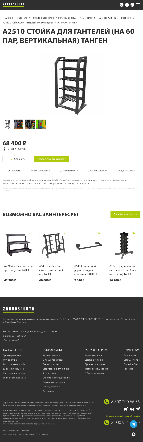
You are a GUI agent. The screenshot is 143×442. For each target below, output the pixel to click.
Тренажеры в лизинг (95, 364)
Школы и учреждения (13, 369)
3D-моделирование (95, 373)
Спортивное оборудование (56, 378)
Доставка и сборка (94, 360)
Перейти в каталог (125, 214)
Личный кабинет (131, 364)
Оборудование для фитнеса (56, 369)
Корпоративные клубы (14, 364)
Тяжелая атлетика (43, 18)
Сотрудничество (132, 360)
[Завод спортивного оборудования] (13, 5)
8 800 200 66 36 (125, 401)
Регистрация (130, 355)
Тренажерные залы (12, 355)
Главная (8, 18)
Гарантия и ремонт (94, 355)
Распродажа (48, 391)
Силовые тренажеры (53, 360)
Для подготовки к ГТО (53, 386)
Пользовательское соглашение (16, 430)
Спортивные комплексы (15, 373)
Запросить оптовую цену (52, 158)
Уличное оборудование (14, 378)
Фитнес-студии (10, 360)
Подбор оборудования (96, 369)
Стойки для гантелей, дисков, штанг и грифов (87, 18)
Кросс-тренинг (50, 373)
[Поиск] (121, 5)
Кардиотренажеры (52, 355)
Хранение (126, 18)
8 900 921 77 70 (125, 422)
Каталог (22, 18)
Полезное (128, 369)
